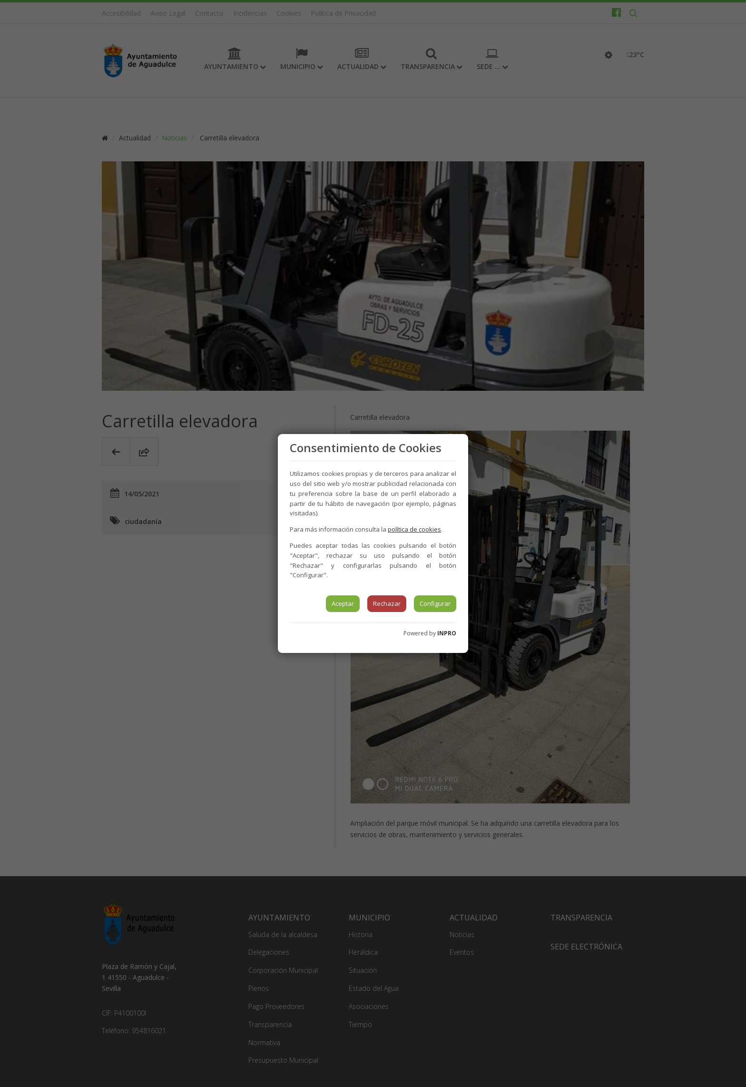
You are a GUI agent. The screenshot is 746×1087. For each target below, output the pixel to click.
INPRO (446, 633)
